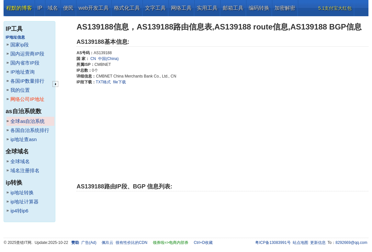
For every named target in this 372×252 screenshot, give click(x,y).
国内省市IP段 (24, 63)
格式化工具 (127, 8)
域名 (53, 8)
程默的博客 (19, 8)
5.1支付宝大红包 (335, 8)
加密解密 (285, 8)
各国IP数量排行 (27, 81)
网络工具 (181, 8)
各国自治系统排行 (29, 130)
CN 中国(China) (104, 58)
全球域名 (20, 161)
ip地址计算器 (24, 201)
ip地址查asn (23, 139)
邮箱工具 (233, 8)
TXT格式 (103, 82)
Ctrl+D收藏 (203, 242)
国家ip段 (19, 44)
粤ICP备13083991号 (272, 242)
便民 (68, 8)
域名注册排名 (24, 170)
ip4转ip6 (19, 210)
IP (39, 8)
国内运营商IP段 (27, 53)
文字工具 (155, 8)
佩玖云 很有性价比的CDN (124, 242)
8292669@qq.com (351, 242)
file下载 (119, 82)
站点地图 (300, 242)
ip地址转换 (22, 192)
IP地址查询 (22, 72)
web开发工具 (94, 8)
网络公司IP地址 (27, 99)
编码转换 (259, 8)
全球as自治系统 (27, 121)
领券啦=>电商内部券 (170, 242)
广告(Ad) (88, 242)
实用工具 (207, 8)
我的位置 (20, 90)
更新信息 (318, 242)
